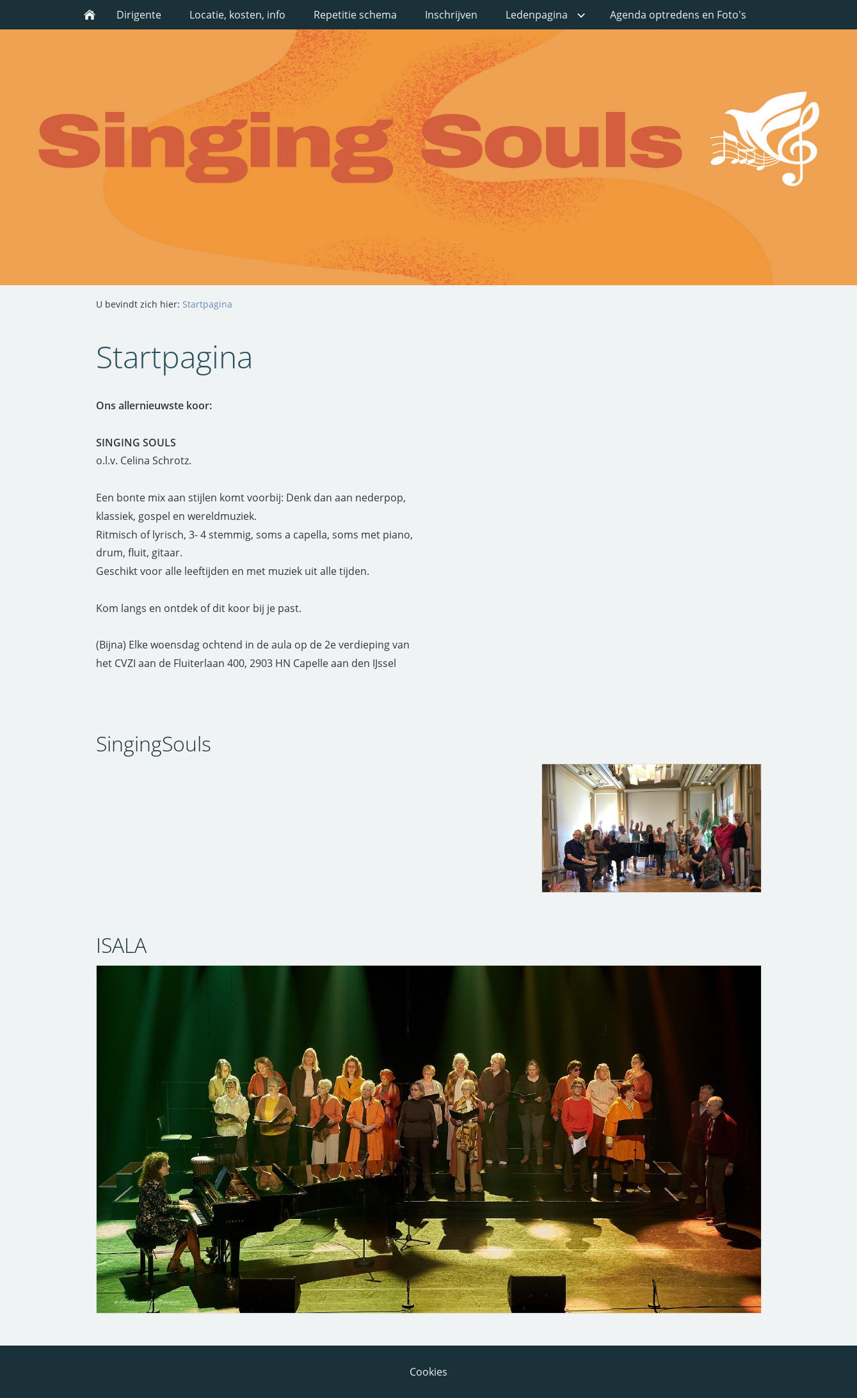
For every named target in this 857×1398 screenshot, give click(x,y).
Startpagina (207, 304)
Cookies (428, 1372)
